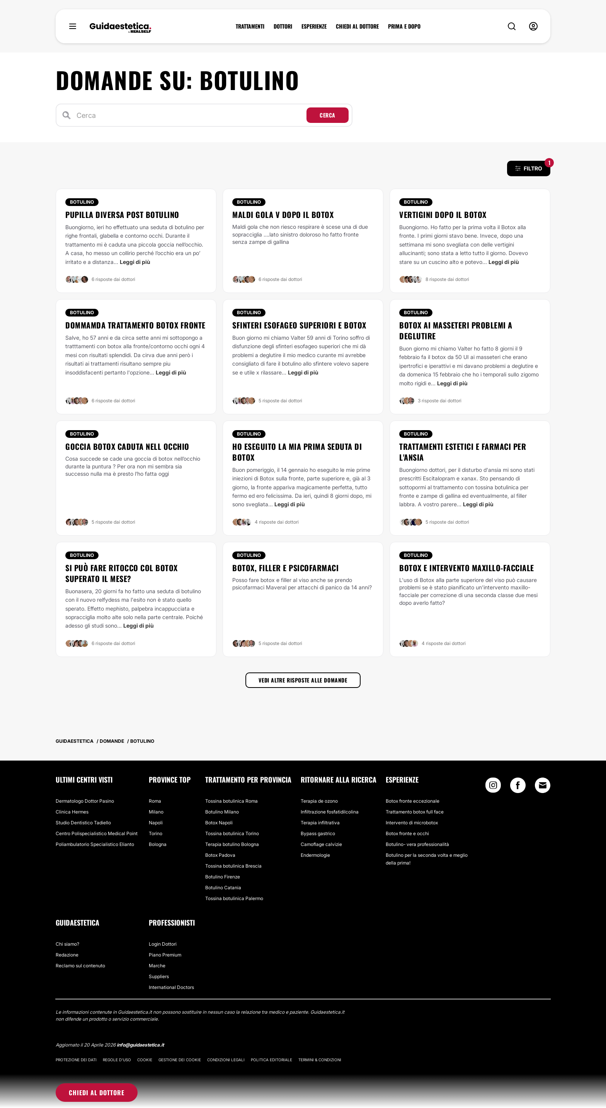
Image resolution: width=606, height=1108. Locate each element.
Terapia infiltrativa (320, 822)
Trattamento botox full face (415, 812)
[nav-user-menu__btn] (533, 26)
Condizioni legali (226, 1059)
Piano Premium (165, 955)
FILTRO (532, 166)
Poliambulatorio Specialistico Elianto (95, 844)
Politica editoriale (271, 1059)
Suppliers (159, 976)
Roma (155, 801)
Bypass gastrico (318, 833)
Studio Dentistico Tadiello (83, 822)
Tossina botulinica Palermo (234, 898)
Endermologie (315, 855)
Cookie (144, 1059)
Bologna (158, 844)
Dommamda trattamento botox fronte (135, 325)
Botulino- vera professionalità (417, 844)
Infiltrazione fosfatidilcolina (330, 812)
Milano (156, 812)
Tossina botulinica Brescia (233, 866)
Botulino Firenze (222, 877)
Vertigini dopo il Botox (443, 214)
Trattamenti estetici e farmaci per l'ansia (462, 452)
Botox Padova (220, 855)
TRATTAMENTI (250, 26)
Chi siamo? (67, 944)
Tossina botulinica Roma (231, 801)
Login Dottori (163, 944)
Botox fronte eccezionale (412, 801)
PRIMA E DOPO (404, 26)
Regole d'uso (117, 1059)
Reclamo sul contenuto (80, 965)
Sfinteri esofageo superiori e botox (299, 325)
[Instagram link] (493, 787)
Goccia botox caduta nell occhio (127, 446)
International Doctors (171, 987)
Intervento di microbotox (412, 822)
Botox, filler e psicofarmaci (285, 568)
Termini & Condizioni (319, 1059)
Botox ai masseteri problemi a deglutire (455, 330)
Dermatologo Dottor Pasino (85, 801)
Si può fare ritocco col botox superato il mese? (121, 573)
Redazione (67, 955)
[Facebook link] (518, 787)
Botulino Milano (222, 812)
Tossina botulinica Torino (232, 833)
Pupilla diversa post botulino (122, 214)
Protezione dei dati (76, 1059)
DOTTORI (283, 26)
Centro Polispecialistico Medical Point (97, 833)
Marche (157, 965)
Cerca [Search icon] (327, 115)
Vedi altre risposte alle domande (303, 680)
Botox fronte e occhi (407, 833)
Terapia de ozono (319, 801)
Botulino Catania (223, 887)
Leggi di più (135, 262)
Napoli (156, 822)
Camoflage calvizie (321, 844)
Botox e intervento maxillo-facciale (466, 568)
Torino (155, 833)
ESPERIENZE (314, 26)
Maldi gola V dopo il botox (283, 214)
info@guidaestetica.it (140, 1045)
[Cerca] (190, 115)
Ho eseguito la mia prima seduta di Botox (297, 452)
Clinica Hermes (72, 812)
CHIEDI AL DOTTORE (357, 26)
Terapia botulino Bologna (232, 844)
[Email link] (542, 785)
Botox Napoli (219, 822)
